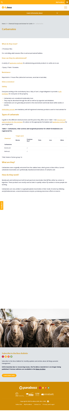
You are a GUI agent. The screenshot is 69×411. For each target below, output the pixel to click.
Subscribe (19, 405)
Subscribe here (9, 376)
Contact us (37, 405)
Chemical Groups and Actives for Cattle (20, 24)
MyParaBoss (28, 405)
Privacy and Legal (48, 405)
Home (4, 24)
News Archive (40, 370)
